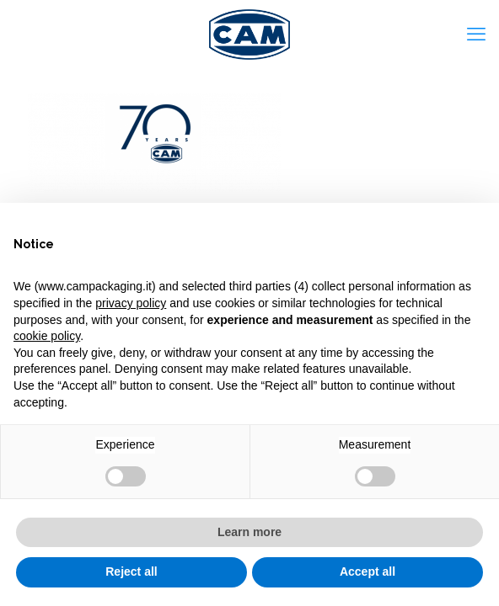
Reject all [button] (131, 571)
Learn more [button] (249, 532)
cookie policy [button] (46, 336)
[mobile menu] (476, 33)
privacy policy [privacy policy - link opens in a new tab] (130, 303)
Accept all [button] (367, 571)
